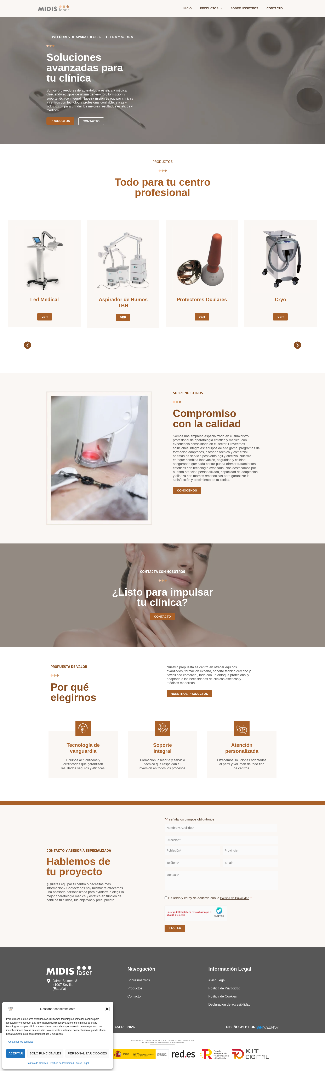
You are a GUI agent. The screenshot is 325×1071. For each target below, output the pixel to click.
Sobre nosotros (248, 8)
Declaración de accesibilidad (229, 1005)
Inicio (196, 8)
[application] (226, 8)
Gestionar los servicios (20, 1041)
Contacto (276, 8)
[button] (107, 1009)
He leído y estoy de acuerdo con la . (211, 898)
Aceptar (15, 1053)
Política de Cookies (37, 1063)
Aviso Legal (82, 1063)
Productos (217, 8)
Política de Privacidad (62, 1063)
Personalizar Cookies (87, 1053)
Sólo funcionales (45, 1053)
